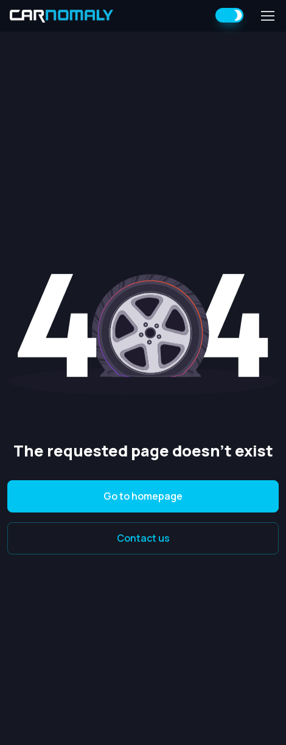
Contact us (143, 538)
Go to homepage (143, 496)
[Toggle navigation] (267, 16)
